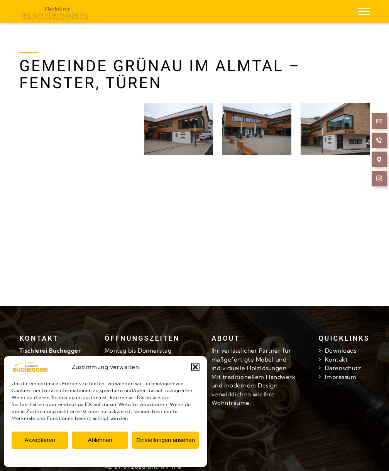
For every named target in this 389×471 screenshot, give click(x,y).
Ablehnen (100, 440)
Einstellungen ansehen (165, 440)
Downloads (341, 350)
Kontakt (336, 359)
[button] (195, 367)
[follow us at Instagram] (379, 179)
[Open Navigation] (379, 160)
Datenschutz (343, 368)
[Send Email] (379, 122)
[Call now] (379, 141)
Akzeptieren (39, 440)
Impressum (341, 377)
